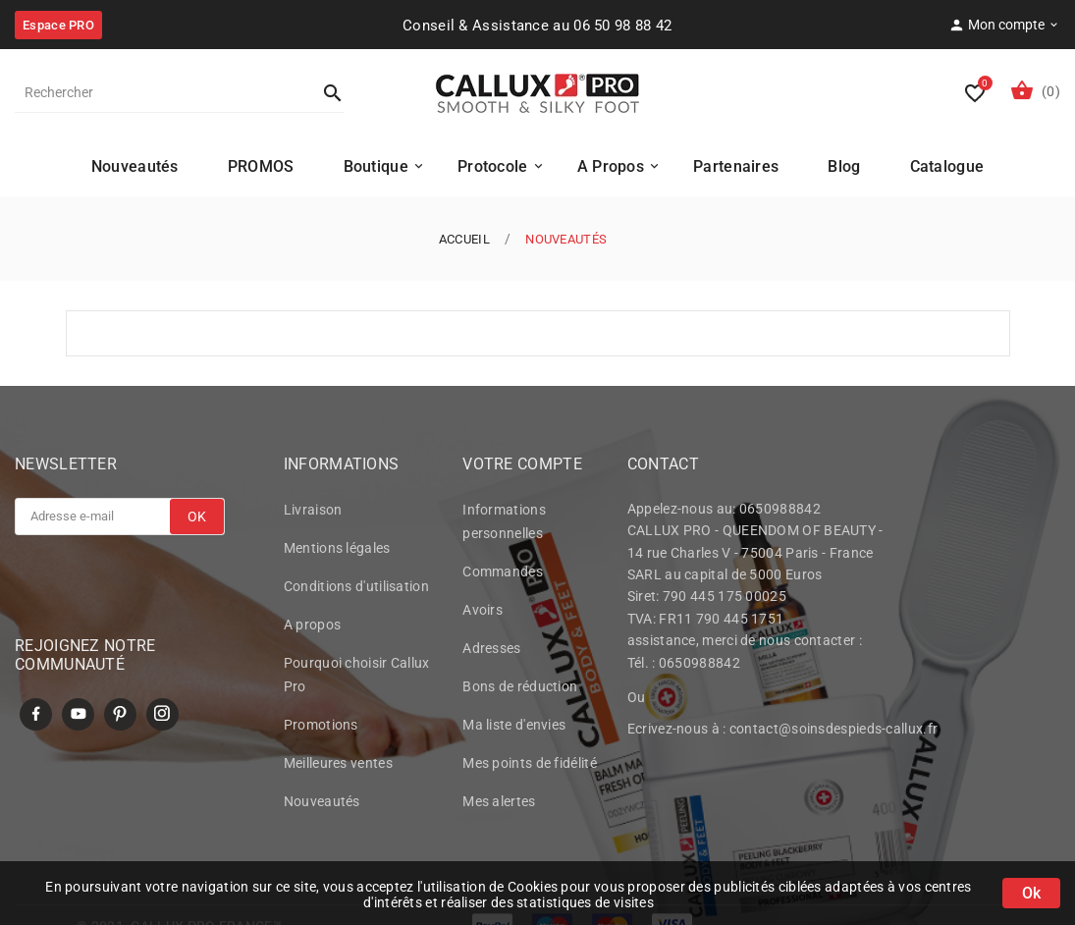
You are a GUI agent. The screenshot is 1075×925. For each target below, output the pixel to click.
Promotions (321, 727)
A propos (312, 627)
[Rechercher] (159, 92)
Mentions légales (337, 551)
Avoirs (482, 613)
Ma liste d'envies (513, 727)
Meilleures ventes (338, 766)
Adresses (491, 651)
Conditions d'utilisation (356, 589)
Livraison (313, 512)
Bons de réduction (519, 689)
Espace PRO (58, 25)
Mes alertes (498, 804)
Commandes (502, 574)
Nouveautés (322, 804)
